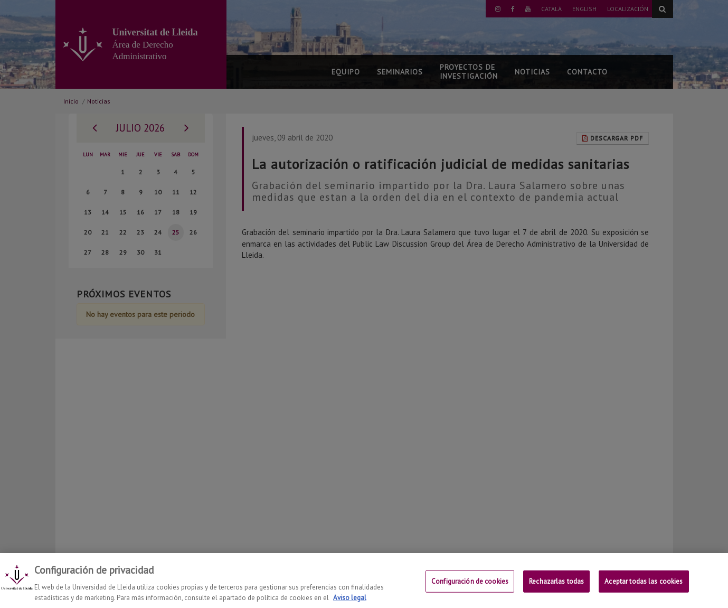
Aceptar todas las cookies (643, 590)
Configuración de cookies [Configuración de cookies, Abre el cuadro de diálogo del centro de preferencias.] (469, 590)
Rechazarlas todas (556, 590)
